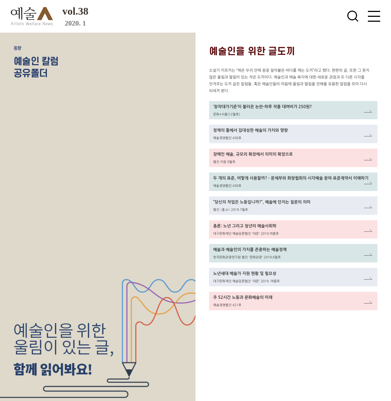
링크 (213, 104)
